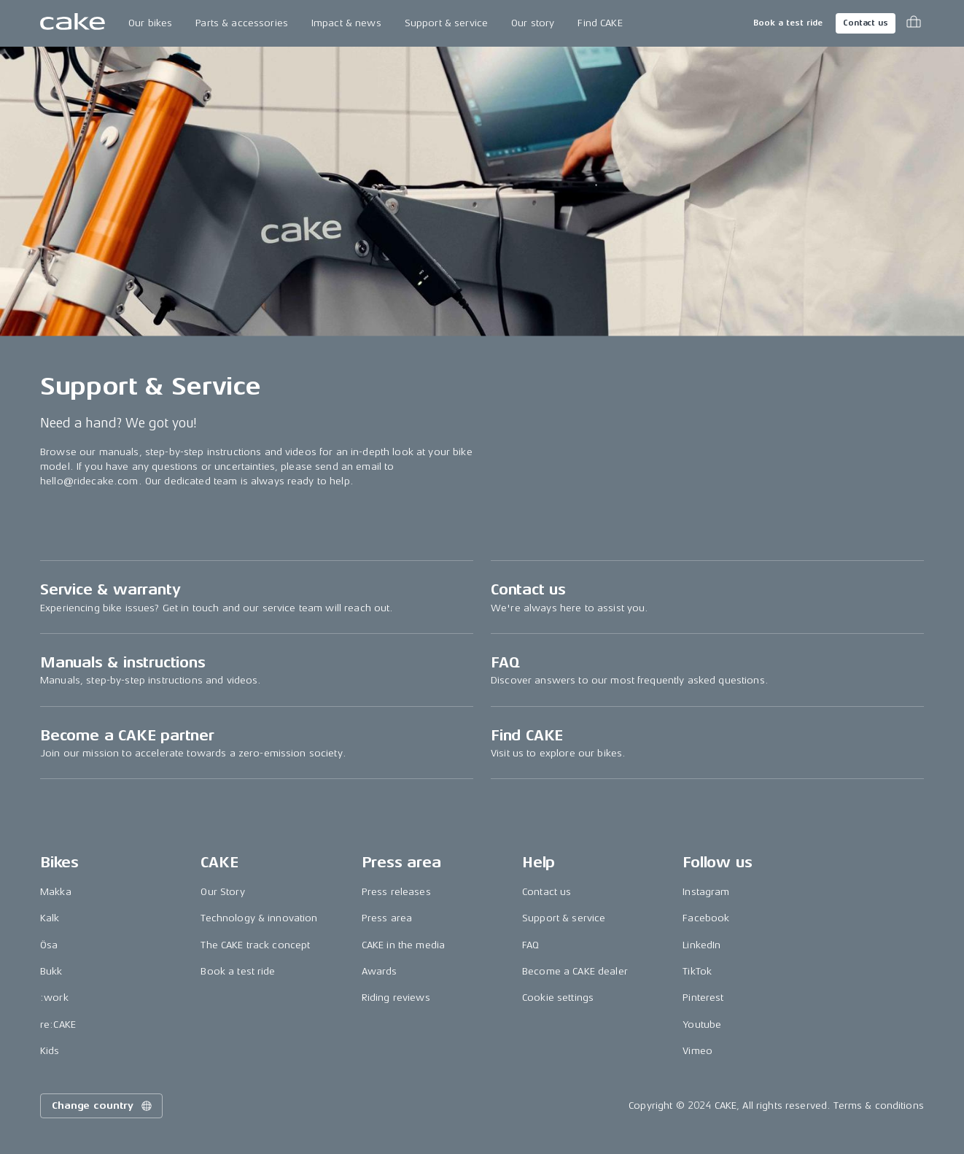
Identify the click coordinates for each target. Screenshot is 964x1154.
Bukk (51, 971)
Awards (379, 971)
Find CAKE (600, 23)
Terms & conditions (878, 1105)
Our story (532, 23)
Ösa (49, 945)
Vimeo (697, 1050)
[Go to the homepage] (72, 23)
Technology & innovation (259, 918)
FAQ (530, 945)
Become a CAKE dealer (575, 971)
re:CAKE (58, 1024)
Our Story (222, 891)
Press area (387, 918)
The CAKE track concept (255, 945)
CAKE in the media (403, 945)
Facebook (706, 918)
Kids (50, 1050)
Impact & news (346, 23)
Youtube (702, 1024)
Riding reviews (396, 997)
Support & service (446, 23)
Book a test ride (788, 23)
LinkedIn (701, 945)
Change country (103, 1106)
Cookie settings (558, 997)
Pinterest (703, 997)
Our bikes (150, 23)
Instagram (706, 891)
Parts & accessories (241, 23)
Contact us (865, 23)
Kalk (50, 918)
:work (54, 997)
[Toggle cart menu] (913, 23)
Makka (55, 891)
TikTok (697, 971)
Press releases (396, 891)
